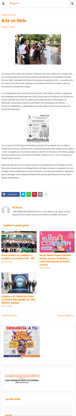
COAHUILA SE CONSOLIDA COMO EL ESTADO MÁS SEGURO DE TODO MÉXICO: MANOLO (18, 299)
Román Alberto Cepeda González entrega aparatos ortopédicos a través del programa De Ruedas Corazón (55, 260)
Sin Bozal (17, 207)
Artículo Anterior (10, 315)
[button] (3, 3)
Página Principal (8, 15)
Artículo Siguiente (65, 315)
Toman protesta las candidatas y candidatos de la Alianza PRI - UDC (18, 257)
